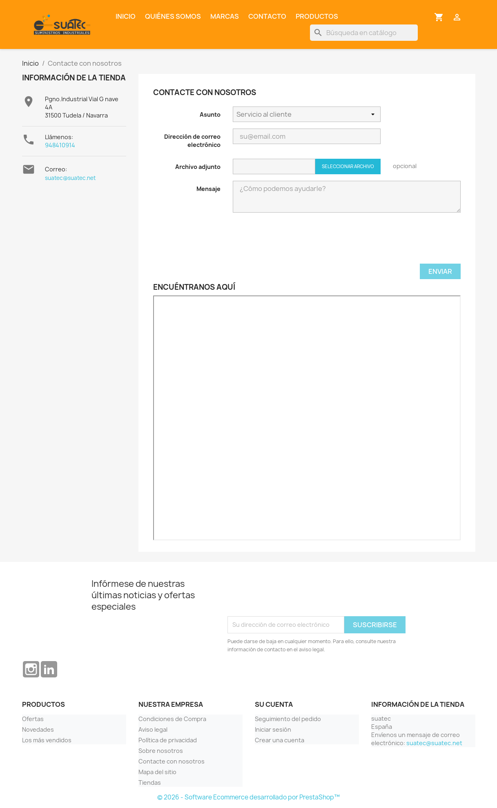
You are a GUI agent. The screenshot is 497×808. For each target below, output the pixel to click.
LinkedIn (49, 669)
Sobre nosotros (160, 751)
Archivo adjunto (198, 167)
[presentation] (295, 244)
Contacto (267, 16)
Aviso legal (152, 729)
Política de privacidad (167, 740)
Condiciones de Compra (172, 719)
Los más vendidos (46, 740)
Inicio (126, 16)
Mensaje (208, 189)
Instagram (31, 669)
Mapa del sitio (157, 772)
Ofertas (33, 719)
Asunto (210, 114)
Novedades (38, 729)
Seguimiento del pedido (288, 719)
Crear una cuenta (279, 740)
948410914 (60, 145)
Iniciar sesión (273, 729)
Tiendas (149, 782)
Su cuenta (274, 704)
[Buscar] (364, 32)
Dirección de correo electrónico (192, 141)
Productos (317, 16)
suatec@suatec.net (70, 178)
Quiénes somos (173, 16)
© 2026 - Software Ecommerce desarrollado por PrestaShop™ (248, 797)
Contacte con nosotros (171, 761)
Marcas (224, 16)
